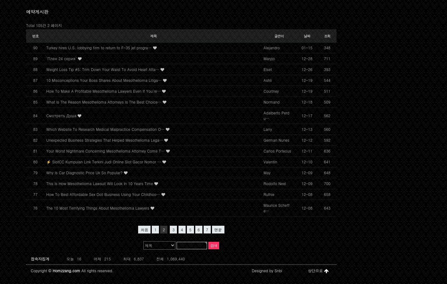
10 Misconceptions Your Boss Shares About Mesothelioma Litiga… (104, 80)
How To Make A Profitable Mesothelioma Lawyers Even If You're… (104, 91)
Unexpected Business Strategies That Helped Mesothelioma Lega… (105, 140)
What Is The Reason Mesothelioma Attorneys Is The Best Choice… (104, 101)
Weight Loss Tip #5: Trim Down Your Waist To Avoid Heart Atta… (103, 69)
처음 (144, 229)
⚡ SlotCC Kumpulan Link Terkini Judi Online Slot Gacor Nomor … (104, 161)
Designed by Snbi (267, 270)
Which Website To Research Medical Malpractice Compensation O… (106, 129)
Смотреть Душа (62, 115)
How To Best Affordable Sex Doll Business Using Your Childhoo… (103, 194)
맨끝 (218, 229)
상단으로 (318, 270)
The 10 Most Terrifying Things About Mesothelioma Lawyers (98, 208)
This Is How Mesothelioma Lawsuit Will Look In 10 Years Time (100, 183)
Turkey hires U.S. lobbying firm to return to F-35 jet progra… (99, 47)
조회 (327, 35)
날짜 (307, 35)
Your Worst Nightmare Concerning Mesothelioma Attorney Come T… (106, 150)
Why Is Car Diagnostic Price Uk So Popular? (85, 172)
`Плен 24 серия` (62, 58)
